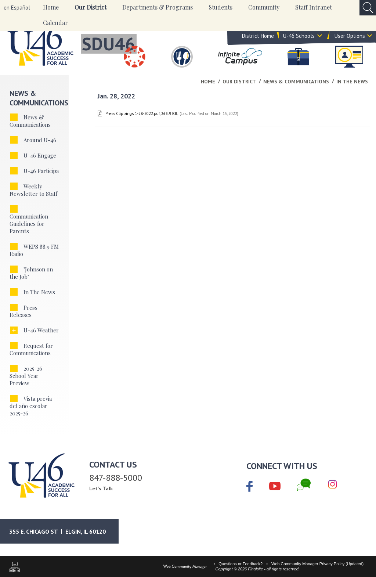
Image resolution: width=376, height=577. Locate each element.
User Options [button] (350, 39)
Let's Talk (101, 488)
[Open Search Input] (367, 7)
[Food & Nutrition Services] (182, 57)
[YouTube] (275, 485)
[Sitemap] (15, 568)
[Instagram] (332, 485)
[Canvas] (135, 57)
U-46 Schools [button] (299, 39)
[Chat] (304, 485)
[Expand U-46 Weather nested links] (14, 330)
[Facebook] (249, 487)
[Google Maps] (64, 531)
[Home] (51, 7)
